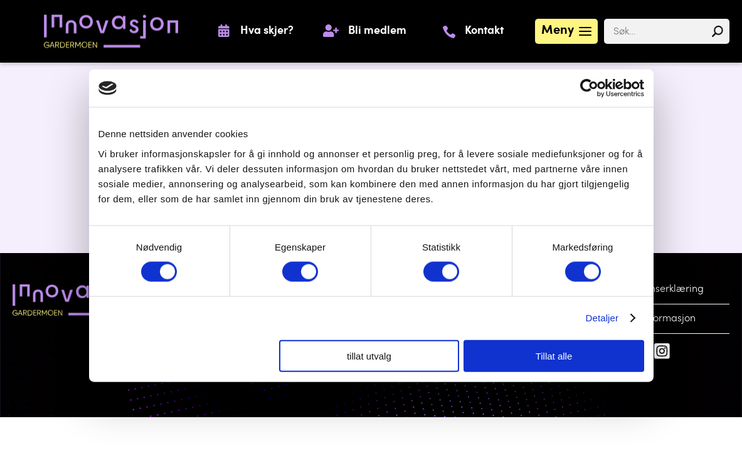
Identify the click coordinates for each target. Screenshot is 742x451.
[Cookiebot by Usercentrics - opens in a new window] (589, 88)
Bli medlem (377, 31)
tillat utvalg (369, 355)
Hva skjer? (267, 31)
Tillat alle (554, 355)
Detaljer (602, 318)
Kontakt (484, 31)
